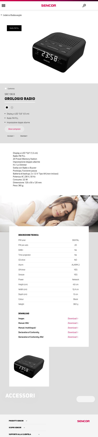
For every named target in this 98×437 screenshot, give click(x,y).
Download (23, 136)
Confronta (11, 89)
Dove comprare (14, 129)
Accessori (10, 136)
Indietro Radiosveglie (12, 15)
